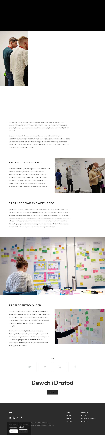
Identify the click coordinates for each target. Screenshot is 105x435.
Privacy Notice (21, 427)
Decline (23, 431)
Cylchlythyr (84, 421)
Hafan (68, 412)
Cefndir (68, 415)
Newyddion (84, 412)
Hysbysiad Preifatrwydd (88, 418)
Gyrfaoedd (69, 421)
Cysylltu (52, 392)
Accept (13, 431)
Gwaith (68, 418)
